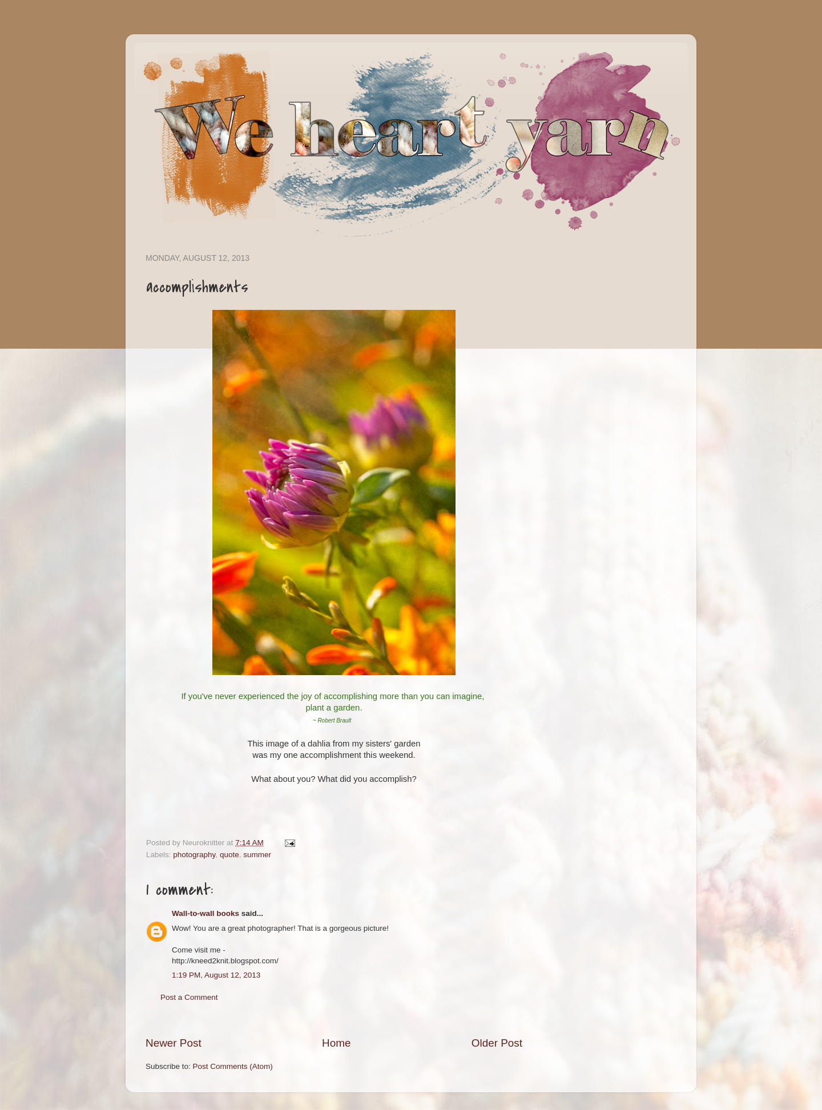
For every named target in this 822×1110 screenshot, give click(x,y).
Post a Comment (189, 997)
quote (229, 854)
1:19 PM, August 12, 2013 (216, 975)
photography (194, 854)
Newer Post (174, 1043)
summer (257, 854)
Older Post (497, 1043)
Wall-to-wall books (205, 913)
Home (336, 1043)
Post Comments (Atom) (233, 1066)
